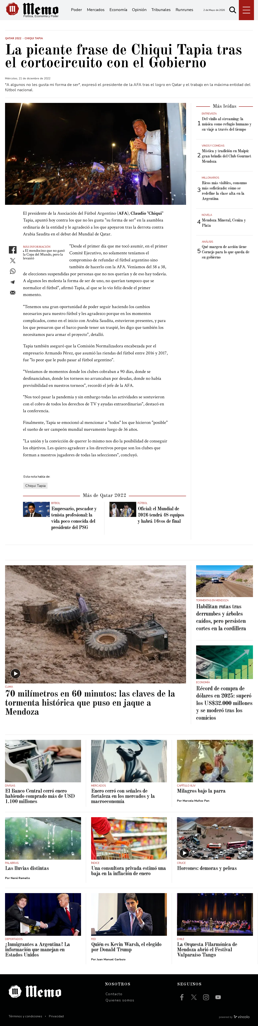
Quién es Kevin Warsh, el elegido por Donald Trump (126, 947)
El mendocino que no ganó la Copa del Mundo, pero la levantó (44, 254)
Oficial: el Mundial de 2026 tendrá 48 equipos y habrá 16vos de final (161, 515)
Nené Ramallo (20, 878)
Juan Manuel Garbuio (111, 959)
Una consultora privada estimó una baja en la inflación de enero (128, 871)
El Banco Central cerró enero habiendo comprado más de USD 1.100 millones (40, 796)
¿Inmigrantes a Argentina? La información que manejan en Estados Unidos (37, 950)
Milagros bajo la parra (201, 791)
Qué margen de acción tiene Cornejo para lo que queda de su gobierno (225, 252)
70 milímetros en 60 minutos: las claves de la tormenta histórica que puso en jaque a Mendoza (90, 703)
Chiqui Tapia (35, 485)
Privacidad (56, 1016)
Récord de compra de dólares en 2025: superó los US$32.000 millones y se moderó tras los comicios (224, 703)
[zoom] (95, 154)
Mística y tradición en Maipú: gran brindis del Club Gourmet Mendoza (226, 156)
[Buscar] (233, 10)
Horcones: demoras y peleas (207, 868)
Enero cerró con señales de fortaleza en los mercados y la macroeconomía (123, 796)
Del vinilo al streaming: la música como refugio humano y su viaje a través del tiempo (226, 124)
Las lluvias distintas (27, 868)
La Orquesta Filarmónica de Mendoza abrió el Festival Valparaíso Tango (207, 950)
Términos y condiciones (25, 1016)
